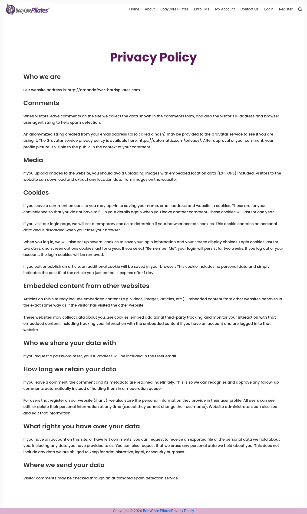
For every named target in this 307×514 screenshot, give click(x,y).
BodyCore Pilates (157, 511)
